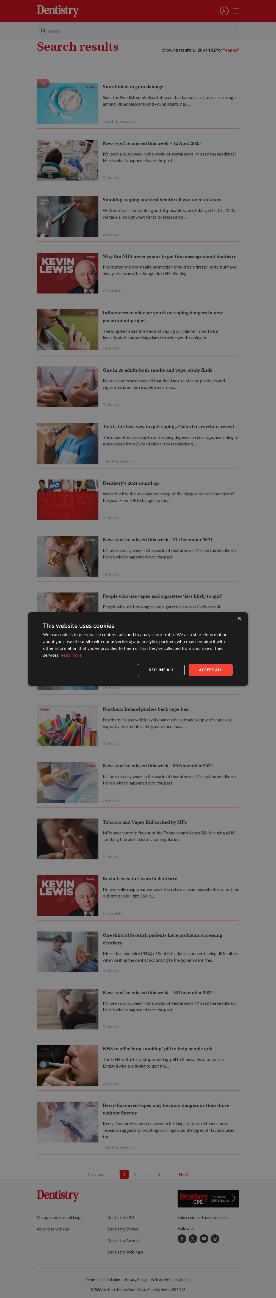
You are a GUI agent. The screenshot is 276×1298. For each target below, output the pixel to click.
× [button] (239, 619)
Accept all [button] (210, 669)
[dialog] (138, 649)
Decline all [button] (161, 669)
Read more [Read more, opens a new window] (71, 655)
